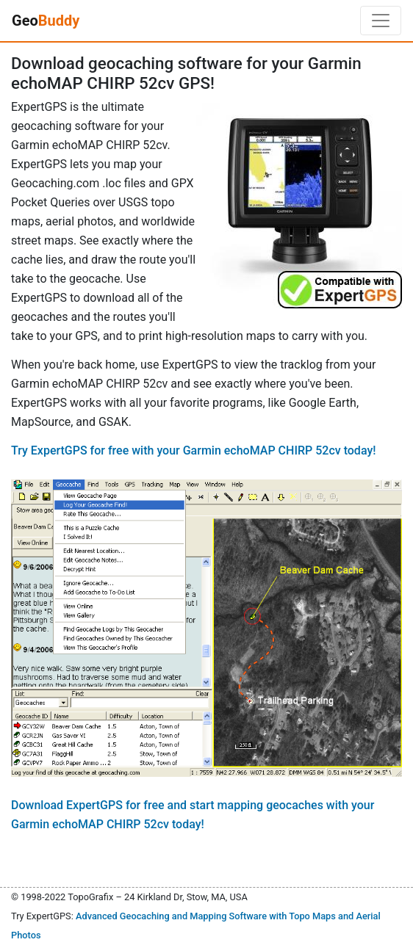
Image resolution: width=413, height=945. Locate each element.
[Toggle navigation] (380, 20)
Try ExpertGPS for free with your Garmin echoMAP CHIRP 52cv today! (193, 450)
